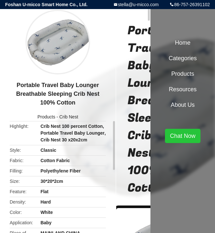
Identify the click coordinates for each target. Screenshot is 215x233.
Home (182, 42)
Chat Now (182, 136)
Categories (183, 58)
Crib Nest (68, 116)
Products (46, 116)
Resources (183, 89)
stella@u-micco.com (138, 4)
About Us (183, 105)
